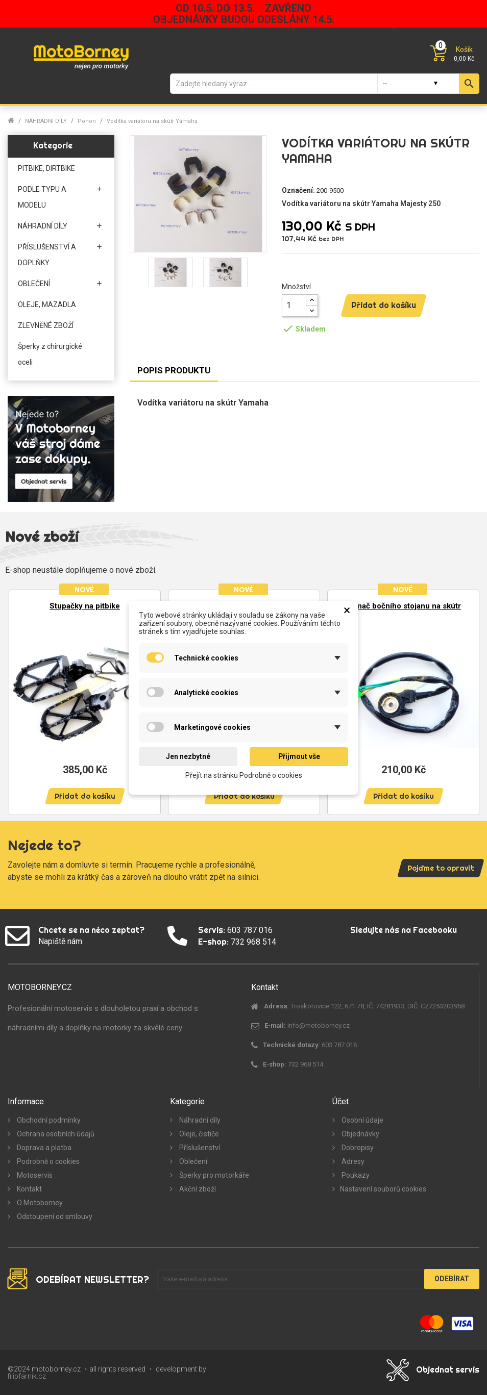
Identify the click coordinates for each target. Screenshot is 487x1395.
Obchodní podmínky (48, 1120)
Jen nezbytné (188, 756)
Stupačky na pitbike (85, 606)
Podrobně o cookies (47, 1161)
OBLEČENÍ (34, 284)
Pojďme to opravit (440, 868)
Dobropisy (357, 1148)
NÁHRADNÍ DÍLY (42, 226)
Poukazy (355, 1175)
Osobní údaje (361, 1120)
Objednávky (359, 1134)
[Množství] (294, 305)
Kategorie (52, 145)
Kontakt (28, 1189)
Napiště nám (60, 941)
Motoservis (34, 1175)
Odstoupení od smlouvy (53, 1216)
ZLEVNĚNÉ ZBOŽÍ (46, 325)
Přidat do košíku (383, 305)
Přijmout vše (299, 756)
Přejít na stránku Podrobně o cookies (243, 775)
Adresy (352, 1161)
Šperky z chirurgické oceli (50, 354)
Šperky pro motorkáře (213, 1175)
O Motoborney (39, 1203)
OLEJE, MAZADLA (47, 304)
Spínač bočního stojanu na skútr (403, 606)
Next (466, 697)
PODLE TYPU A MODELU (42, 197)
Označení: (298, 190)
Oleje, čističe (198, 1134)
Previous (20, 697)
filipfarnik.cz (27, 1376)
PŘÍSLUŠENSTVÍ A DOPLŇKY (47, 255)
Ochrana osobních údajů (54, 1134)
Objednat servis (447, 1369)
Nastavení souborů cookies (383, 1189)
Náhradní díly (199, 1120)
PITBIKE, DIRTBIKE (46, 168)
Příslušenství (199, 1148)
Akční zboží (197, 1189)
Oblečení (192, 1161)
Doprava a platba (43, 1148)
